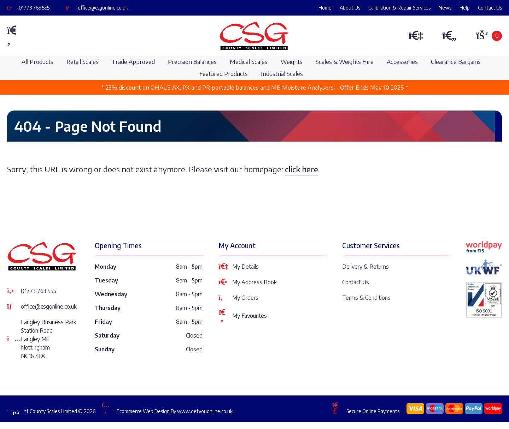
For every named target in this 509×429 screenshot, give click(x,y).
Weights (292, 61)
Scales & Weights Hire (345, 61)
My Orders (238, 297)
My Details (238, 266)
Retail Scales (82, 61)
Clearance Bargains (456, 61)
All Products (37, 61)
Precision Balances (192, 61)
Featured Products (223, 73)
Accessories (402, 61)
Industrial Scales (282, 73)
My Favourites (242, 315)
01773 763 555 (34, 8)
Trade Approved (133, 61)
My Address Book (247, 282)
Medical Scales (249, 61)
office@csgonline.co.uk (103, 8)
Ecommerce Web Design (143, 411)
